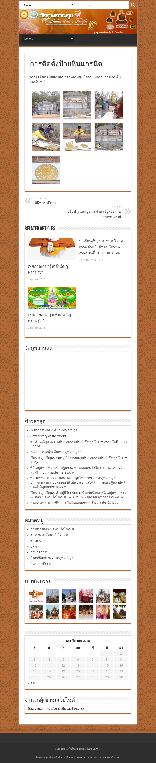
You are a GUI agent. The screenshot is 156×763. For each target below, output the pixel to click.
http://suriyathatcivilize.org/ (64, 708)
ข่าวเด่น (36, 541)
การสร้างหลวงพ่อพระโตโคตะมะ (53, 529)
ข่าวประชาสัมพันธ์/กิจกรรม (50, 535)
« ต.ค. (32, 683)
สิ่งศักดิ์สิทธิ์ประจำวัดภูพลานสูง (51, 558)
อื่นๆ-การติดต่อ (40, 564)
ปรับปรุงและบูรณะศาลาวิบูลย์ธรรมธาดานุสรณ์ (90, 212)
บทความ (36, 546)
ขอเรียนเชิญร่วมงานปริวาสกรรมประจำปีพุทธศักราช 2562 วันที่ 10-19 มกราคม (101, 247)
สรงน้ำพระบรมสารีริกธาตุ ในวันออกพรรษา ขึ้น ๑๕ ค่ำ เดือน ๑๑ (74, 503)
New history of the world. (48, 436)
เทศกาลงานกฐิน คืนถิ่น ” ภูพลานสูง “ (55, 452)
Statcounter (36, 708)
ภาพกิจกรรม (39, 552)
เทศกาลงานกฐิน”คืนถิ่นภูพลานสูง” (54, 430)
